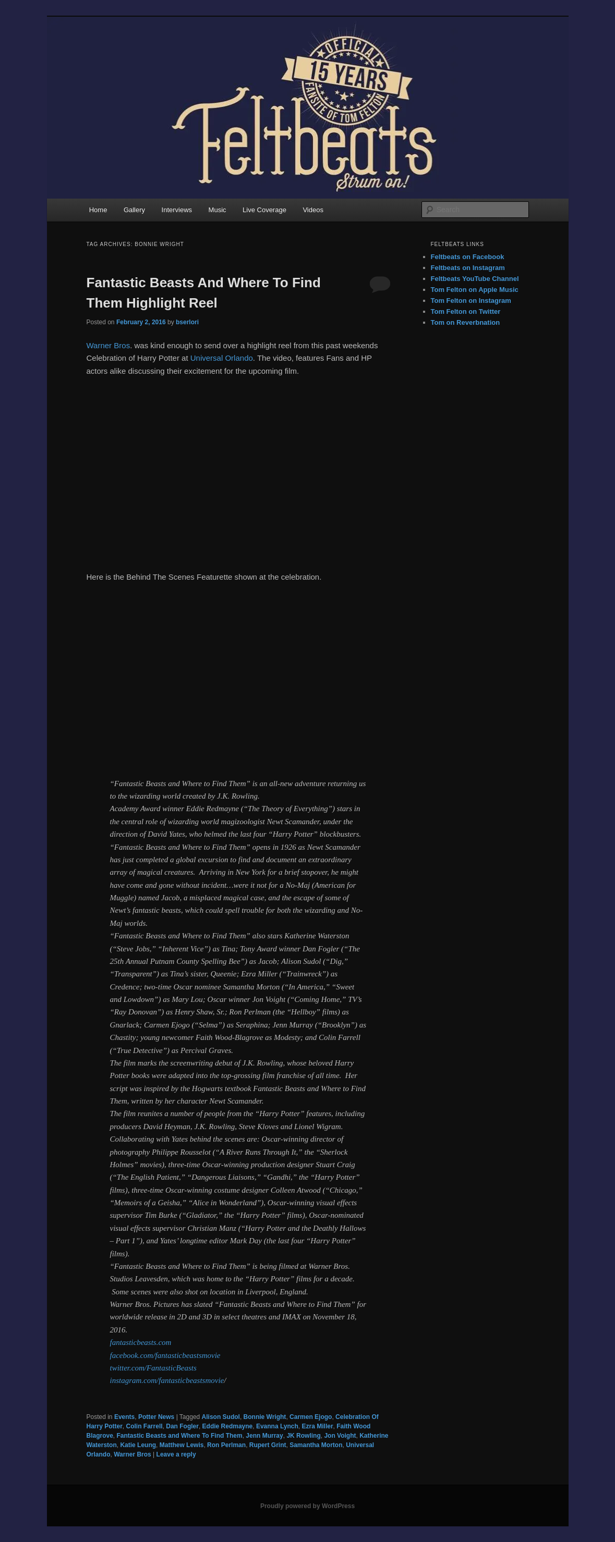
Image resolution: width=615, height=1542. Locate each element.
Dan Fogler (182, 1426)
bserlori (187, 322)
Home (98, 210)
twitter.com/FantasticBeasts (153, 1368)
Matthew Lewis (182, 1445)
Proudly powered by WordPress (307, 1506)
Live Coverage (264, 210)
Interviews (177, 210)
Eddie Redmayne (227, 1426)
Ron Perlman (226, 1445)
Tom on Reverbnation (465, 322)
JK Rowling (303, 1435)
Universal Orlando (221, 357)
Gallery (134, 210)
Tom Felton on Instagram (471, 300)
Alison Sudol (221, 1417)
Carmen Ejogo (311, 1417)
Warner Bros (108, 345)
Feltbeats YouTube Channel (475, 279)
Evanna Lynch (277, 1426)
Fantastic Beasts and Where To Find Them (180, 1435)
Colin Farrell (144, 1426)
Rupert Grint (267, 1445)
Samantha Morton (316, 1445)
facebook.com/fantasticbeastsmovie (165, 1355)
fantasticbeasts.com (141, 1342)
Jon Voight (340, 1435)
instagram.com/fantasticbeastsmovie (167, 1380)
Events (124, 1417)
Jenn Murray (264, 1435)
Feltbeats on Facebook (467, 257)
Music (217, 210)
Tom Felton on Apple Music (474, 289)
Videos (313, 210)
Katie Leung (138, 1445)
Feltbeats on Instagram (468, 268)
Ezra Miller (317, 1426)
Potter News (156, 1417)
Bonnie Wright (265, 1417)
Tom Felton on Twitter (466, 311)
